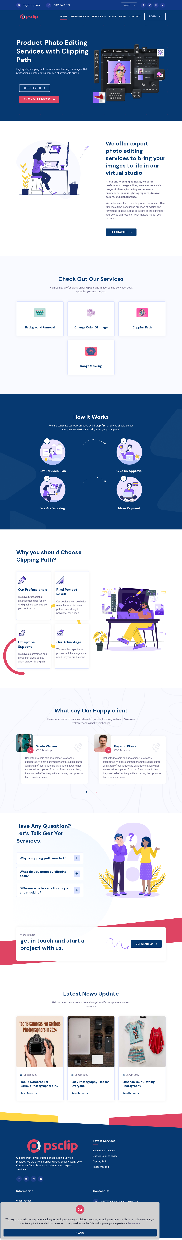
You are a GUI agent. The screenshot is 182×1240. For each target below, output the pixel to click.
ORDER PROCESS (79, 16)
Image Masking (91, 366)
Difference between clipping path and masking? (46, 891)
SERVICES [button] (99, 16)
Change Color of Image (91, 327)
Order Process (23, 1202)
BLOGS (122, 16)
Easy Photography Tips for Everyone (90, 1085)
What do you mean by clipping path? (43, 874)
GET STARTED (34, 88)
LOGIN (155, 16)
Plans (19, 1208)
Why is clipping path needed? (43, 858)
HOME (63, 16)
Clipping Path (142, 327)
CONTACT (135, 16)
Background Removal (40, 327)
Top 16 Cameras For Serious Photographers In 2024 (39, 1085)
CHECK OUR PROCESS (39, 99)
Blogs (19, 1213)
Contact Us (22, 1218)
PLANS (112, 16)
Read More (28, 1095)
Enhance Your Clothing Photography (141, 1085)
